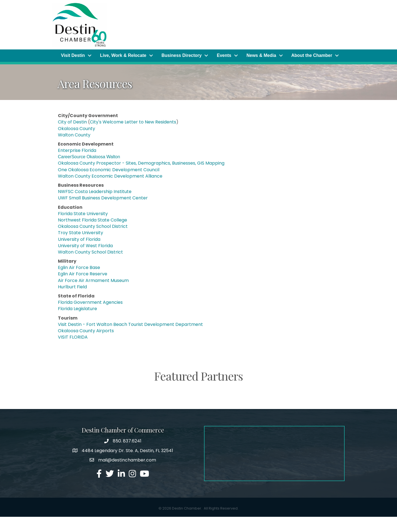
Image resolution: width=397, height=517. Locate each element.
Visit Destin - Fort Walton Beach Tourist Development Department (130, 324)
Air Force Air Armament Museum (93, 280)
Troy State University (80, 233)
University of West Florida (85, 245)
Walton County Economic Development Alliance (110, 176)
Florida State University (83, 213)
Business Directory (182, 55)
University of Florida (79, 239)
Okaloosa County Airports (86, 331)
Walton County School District (90, 252)
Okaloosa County (77, 128)
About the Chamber (311, 55)
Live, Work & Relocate (123, 55)
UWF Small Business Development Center (103, 198)
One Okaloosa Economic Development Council (108, 170)
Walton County (74, 135)
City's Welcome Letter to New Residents (133, 122)
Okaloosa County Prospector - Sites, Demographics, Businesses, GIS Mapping (141, 163)
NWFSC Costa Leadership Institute (95, 192)
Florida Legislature (77, 309)
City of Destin (73, 122)
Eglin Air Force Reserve (82, 274)
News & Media (261, 55)
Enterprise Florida (77, 150)
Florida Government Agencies (90, 302)
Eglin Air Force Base (79, 268)
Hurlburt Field (72, 287)
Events (224, 55)
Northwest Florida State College (92, 220)
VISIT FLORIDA (73, 337)
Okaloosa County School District (93, 226)
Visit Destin (73, 55)
